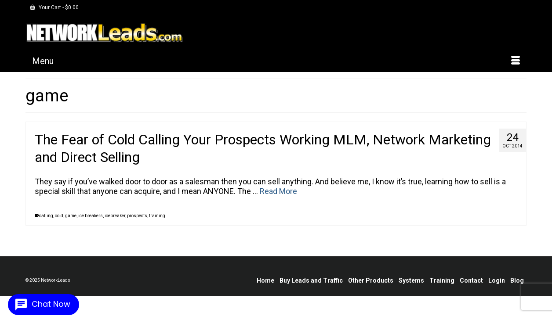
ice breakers (90, 222)
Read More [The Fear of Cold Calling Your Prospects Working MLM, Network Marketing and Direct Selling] (278, 197)
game (70, 222)
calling (46, 222)
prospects (137, 222)
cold (59, 222)
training (157, 222)
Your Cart (54, 7)
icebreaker (115, 222)
